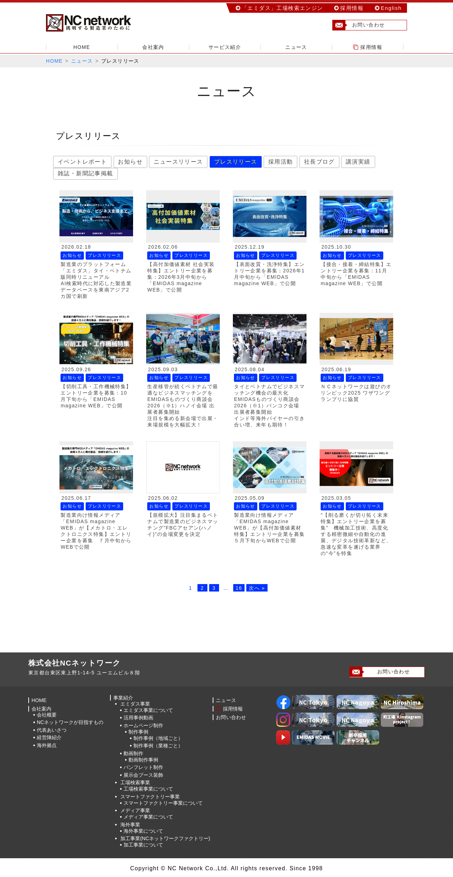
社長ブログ (319, 162)
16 (239, 588)
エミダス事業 (135, 703)
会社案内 (153, 47)
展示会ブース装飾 (143, 774)
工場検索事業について (148, 789)
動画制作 (133, 753)
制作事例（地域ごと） (158, 738)
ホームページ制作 (143, 725)
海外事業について (143, 830)
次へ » (257, 588)
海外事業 (130, 824)
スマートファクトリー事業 (150, 796)
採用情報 (351, 8)
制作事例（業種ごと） (158, 745)
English (391, 8)
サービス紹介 (224, 47)
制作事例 (138, 731)
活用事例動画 (138, 717)
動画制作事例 (143, 759)
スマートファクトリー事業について (163, 802)
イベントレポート (82, 162)
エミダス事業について (148, 710)
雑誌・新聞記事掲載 (85, 173)
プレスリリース (235, 162)
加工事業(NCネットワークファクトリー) (165, 838)
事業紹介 (123, 697)
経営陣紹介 (49, 737)
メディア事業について (148, 817)
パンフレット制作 (143, 767)
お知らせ (130, 162)
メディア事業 (135, 810)
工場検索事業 (135, 782)
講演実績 (358, 162)
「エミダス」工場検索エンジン (282, 8)
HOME (81, 47)
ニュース (296, 47)
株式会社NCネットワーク (95, 23)
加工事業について (143, 845)
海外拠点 (47, 745)
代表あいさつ (52, 729)
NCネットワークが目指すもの (70, 722)
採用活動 (280, 162)
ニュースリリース (178, 162)
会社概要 (47, 714)
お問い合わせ (362, 25)
